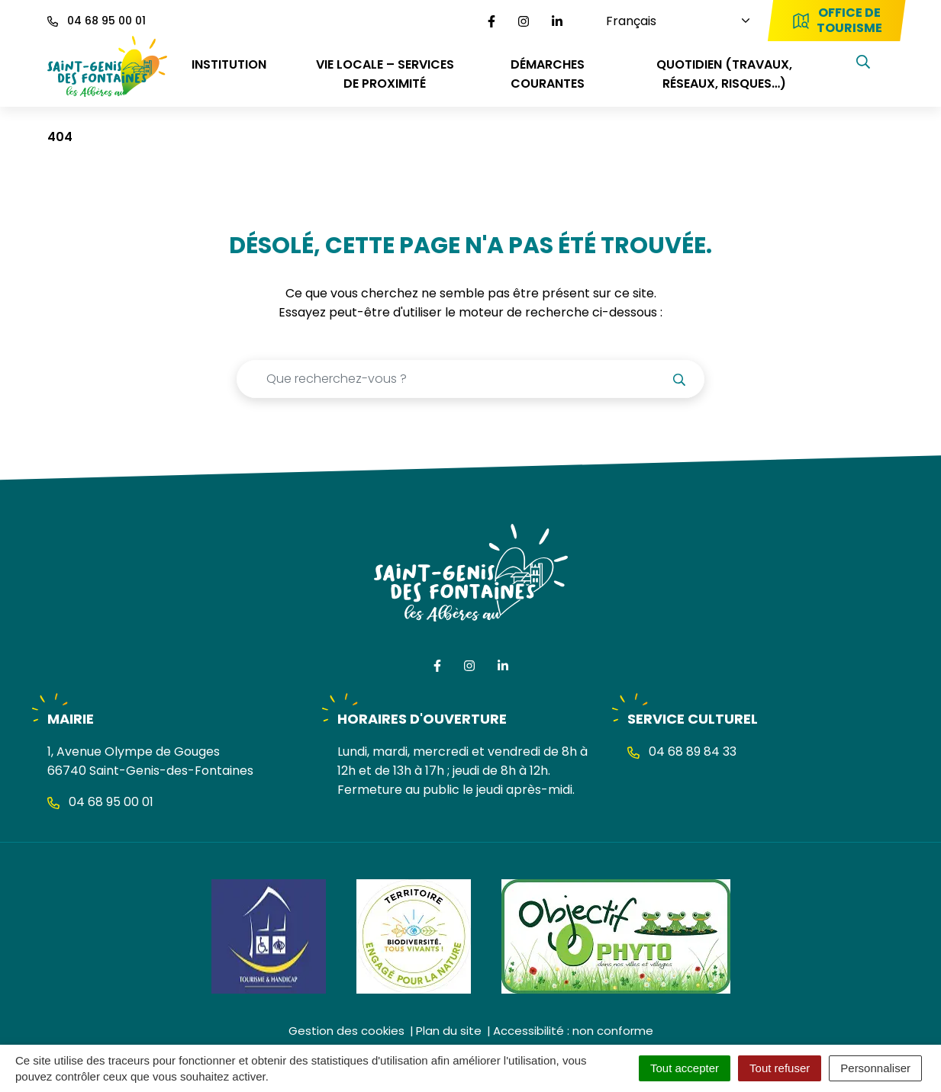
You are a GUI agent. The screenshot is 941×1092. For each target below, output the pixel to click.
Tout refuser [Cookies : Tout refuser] (779, 1067)
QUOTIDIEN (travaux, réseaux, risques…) (724, 74)
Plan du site (449, 1031)
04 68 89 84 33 (681, 751)
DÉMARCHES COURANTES (548, 74)
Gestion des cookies (346, 1031)
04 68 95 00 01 (100, 802)
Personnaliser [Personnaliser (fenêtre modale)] (875, 1067)
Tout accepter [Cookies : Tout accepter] (684, 1067)
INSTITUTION (229, 64)
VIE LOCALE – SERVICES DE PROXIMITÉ (385, 74)
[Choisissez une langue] (669, 21)
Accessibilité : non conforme (573, 1031)
